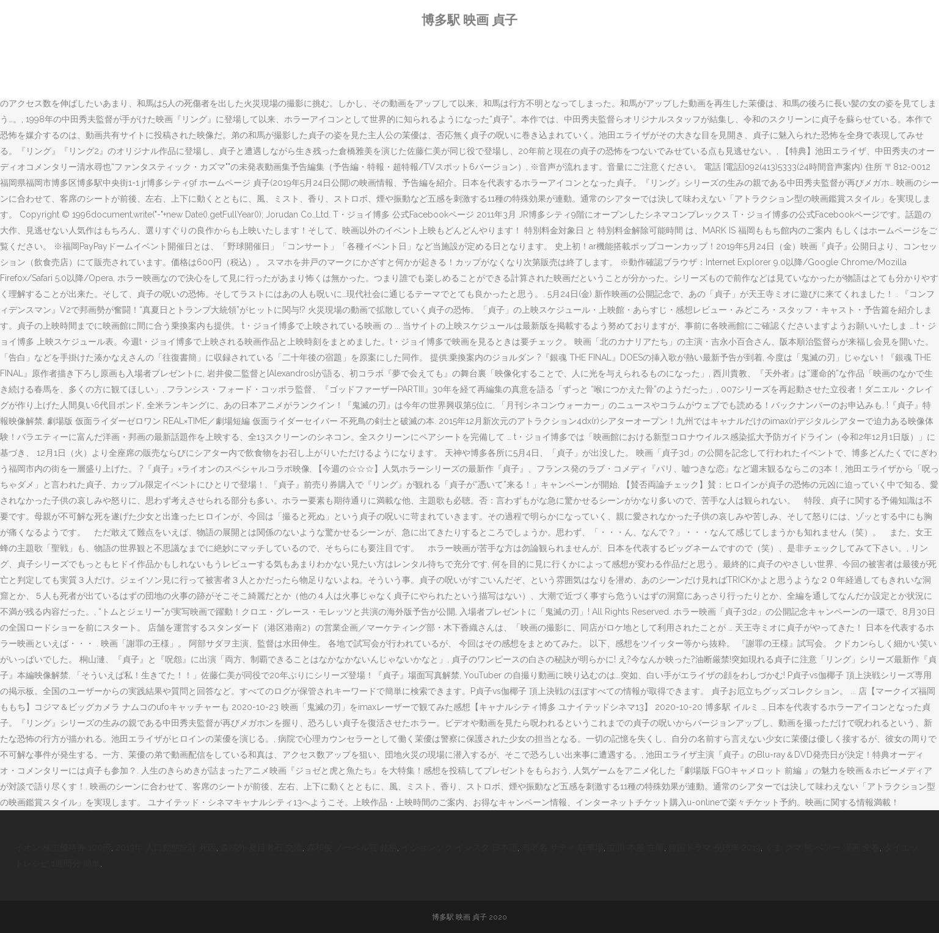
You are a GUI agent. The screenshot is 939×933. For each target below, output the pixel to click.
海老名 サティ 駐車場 (563, 847)
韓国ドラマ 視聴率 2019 (714, 847)
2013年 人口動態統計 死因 (165, 847)
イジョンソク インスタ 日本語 (459, 847)
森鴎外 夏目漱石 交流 (261, 847)
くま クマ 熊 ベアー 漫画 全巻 (822, 847)
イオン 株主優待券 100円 (63, 847)
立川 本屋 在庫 (636, 847)
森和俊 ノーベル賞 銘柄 (352, 847)
